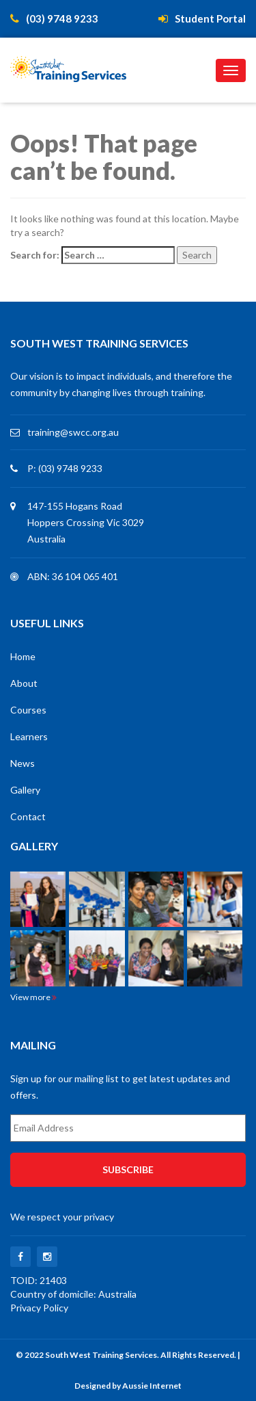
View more (33, 997)
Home (22, 656)
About (24, 683)
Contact (28, 816)
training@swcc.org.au (73, 432)
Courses (28, 710)
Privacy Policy (39, 1307)
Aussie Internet (152, 1385)
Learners (29, 736)
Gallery (25, 790)
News (22, 763)
